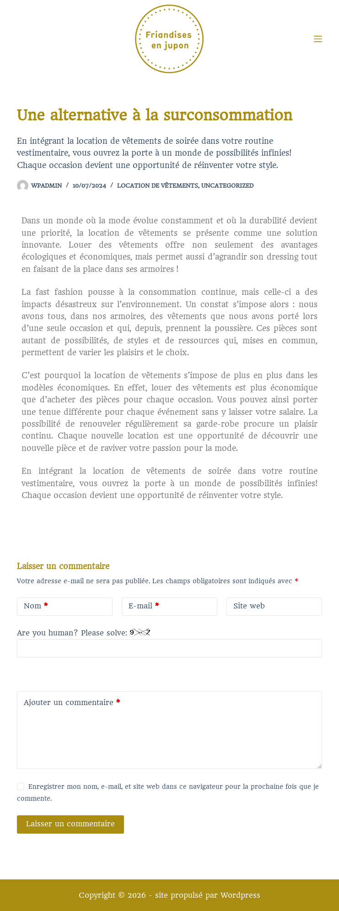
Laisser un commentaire (70, 823)
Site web (249, 606)
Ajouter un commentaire (72, 703)
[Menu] (318, 39)
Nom (36, 606)
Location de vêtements (157, 185)
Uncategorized (227, 185)
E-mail (144, 606)
